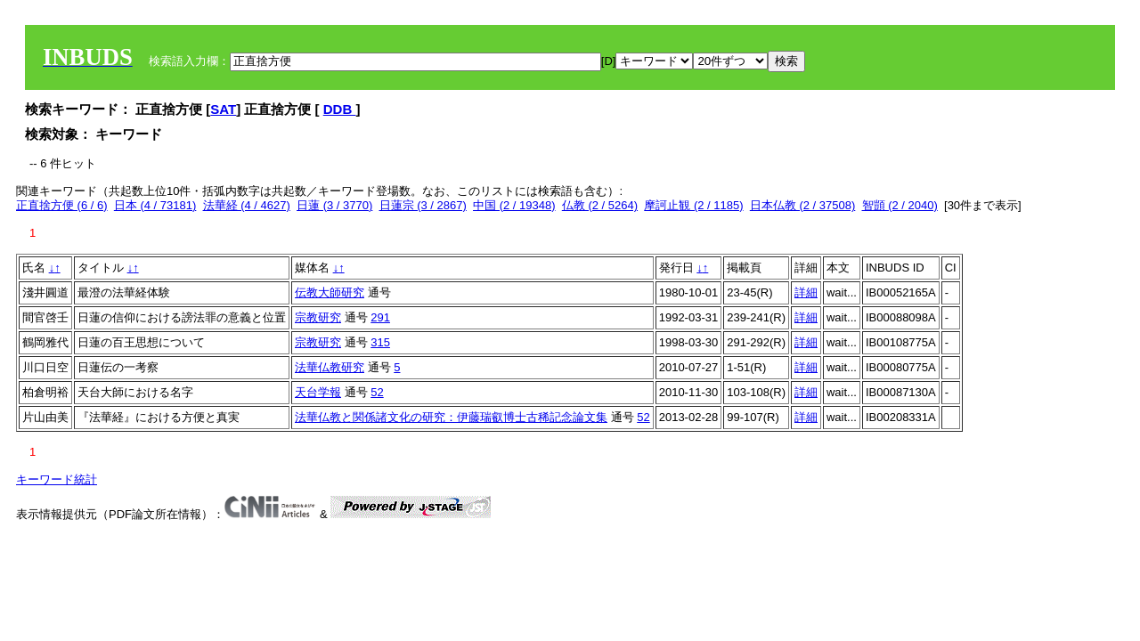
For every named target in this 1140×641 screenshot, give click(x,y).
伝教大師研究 (329, 292)
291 (380, 317)
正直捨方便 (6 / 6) (62, 205)
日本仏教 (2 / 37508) (803, 205)
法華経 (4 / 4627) (246, 205)
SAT (223, 109)
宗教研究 (318, 317)
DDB (339, 109)
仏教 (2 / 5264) (600, 205)
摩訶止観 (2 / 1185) (693, 205)
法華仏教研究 (329, 367)
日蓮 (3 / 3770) (334, 205)
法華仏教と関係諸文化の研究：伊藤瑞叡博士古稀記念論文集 (451, 417)
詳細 (806, 292)
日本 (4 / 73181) (155, 205)
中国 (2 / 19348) (514, 205)
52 (376, 392)
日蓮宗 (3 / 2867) (423, 205)
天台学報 (318, 392)
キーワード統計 (56, 479)
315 (380, 342)
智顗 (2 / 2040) (900, 205)
